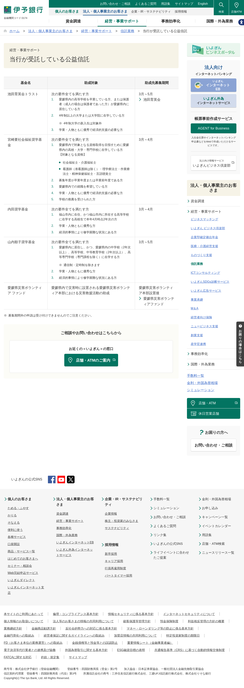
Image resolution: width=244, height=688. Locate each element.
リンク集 (159, 535)
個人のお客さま (20, 499)
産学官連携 (198, 344)
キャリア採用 (114, 561)
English (203, 3)
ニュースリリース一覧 (218, 553)
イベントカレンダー (216, 526)
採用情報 (111, 545)
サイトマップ (184, 3)
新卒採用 (111, 553)
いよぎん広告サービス (206, 290)
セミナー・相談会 (20, 565)
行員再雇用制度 (115, 568)
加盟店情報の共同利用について (135, 635)
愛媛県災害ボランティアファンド (158, 301)
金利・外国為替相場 (202, 383)
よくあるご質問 (145, 3)
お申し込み (210, 508)
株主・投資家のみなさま (121, 521)
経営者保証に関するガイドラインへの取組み (74, 635)
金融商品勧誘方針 (44, 628)
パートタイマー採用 (118, 575)
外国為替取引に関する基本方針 (86, 650)
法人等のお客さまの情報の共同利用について (83, 621)
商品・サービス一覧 (21, 551)
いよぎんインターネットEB (75, 542)
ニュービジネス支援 (204, 326)
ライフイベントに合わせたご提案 (171, 555)
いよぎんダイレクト (21, 580)
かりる (12, 515)
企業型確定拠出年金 (204, 237)
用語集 (165, 3)
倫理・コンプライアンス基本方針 (76, 614)
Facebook (52, 479)
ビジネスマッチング (204, 219)
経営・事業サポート (206, 211)
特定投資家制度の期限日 (183, 635)
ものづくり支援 (201, 255)
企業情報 (111, 513)
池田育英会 (152, 99)
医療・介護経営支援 (204, 246)
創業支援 (197, 335)
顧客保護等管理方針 (137, 621)
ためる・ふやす (18, 508)
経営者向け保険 (201, 317)
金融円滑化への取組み (19, 635)
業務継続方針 (13, 628)
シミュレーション (200, 390)
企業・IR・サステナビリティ (123, 502)
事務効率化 (199, 354)
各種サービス (17, 537)
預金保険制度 (169, 621)
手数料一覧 (195, 376)
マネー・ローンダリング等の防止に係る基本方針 (160, 628)
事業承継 (197, 299)
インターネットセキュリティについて (189, 614)
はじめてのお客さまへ (23, 558)
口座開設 (14, 544)
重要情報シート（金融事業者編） (150, 642)
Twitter (71, 479)
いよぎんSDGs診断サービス (210, 281)
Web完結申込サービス (23, 573)
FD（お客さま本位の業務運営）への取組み (33, 642)
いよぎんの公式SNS (168, 544)
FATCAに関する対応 (18, 657)
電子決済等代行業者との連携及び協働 (30, 650)
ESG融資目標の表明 (131, 650)
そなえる (14, 522)
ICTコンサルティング (205, 272)
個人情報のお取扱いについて (23, 621)
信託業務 (197, 263)
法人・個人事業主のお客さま (213, 188)
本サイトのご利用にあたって (23, 614)
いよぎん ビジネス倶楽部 (208, 228)
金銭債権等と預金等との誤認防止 (95, 642)
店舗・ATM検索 (213, 544)
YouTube (61, 479)
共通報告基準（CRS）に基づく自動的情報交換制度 (189, 650)
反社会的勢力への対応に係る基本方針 (91, 628)
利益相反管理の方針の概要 (206, 621)
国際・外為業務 (203, 364)
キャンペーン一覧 (215, 517)
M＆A (194, 308)
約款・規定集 (50, 657)
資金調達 (197, 201)
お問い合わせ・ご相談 (115, 3)
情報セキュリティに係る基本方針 (131, 614)
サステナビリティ (117, 528)
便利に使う (15, 529)
